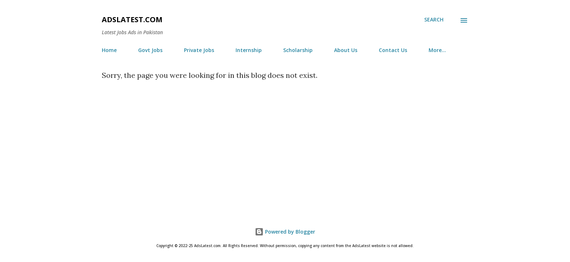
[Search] (433, 19)
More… (437, 50)
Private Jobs (199, 50)
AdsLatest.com (132, 19)
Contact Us (393, 50)
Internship (249, 50)
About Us (345, 50)
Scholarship (298, 50)
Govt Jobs (150, 50)
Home (109, 50)
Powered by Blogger (285, 231)
